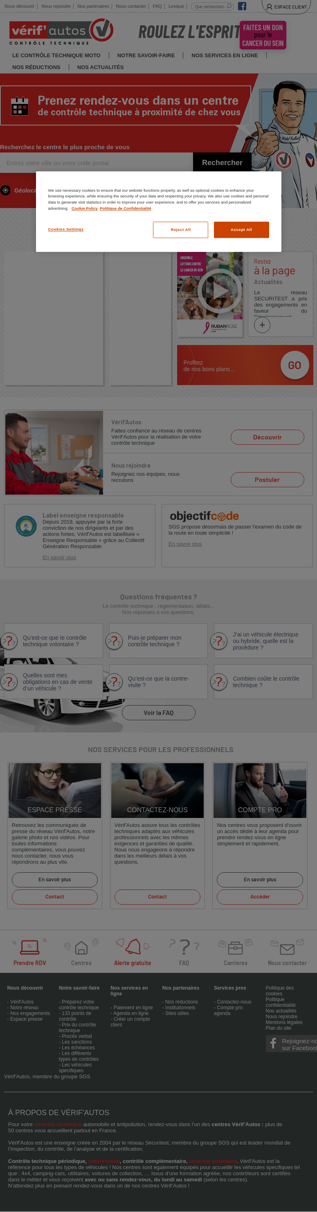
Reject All (181, 230)
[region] (158, 211)
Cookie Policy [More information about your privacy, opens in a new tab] (85, 208)
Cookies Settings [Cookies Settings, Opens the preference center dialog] (66, 229)
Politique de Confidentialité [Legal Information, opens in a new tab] (125, 208)
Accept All (241, 230)
